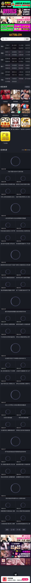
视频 (2, 53)
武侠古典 (27, 72)
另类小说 (14, 75)
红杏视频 (7, 81)
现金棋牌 (21, 48)
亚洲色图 (14, 65)
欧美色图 (21, 65)
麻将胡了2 (7, 48)
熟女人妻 (7, 55)
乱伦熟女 (21, 61)
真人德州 (14, 45)
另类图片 (27, 68)
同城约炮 (7, 78)
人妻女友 (21, 72)
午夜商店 (14, 78)
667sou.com (15, 34)
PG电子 (8, 45)
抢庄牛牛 (27, 48)
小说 (2, 73)
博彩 (2, 46)
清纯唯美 (14, 68)
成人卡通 (21, 58)
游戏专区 (27, 45)
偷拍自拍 (14, 58)
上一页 (12, 529)
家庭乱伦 (14, 72)
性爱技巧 (27, 75)
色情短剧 (14, 81)
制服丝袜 (7, 61)
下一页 (18, 529)
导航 (2, 80)
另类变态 (27, 61)
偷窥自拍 (7, 65)
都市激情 (7, 72)
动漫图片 (27, 65)
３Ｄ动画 (27, 52)
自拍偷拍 (14, 52)
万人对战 (21, 45)
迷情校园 (7, 75)
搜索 (27, 39)
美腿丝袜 (7, 68)
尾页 (24, 529)
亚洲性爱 (7, 58)
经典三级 (14, 61)
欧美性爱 (27, 58)
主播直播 (21, 55)
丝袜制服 (14, 55)
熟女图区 (21, 68)
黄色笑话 (21, 75)
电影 (2, 60)
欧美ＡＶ (21, 52)
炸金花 (14, 48)
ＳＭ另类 (27, 55)
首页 (7, 529)
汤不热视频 (28, 78)
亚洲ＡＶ (7, 52)
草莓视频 (21, 78)
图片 (2, 66)
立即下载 (25, 579)
